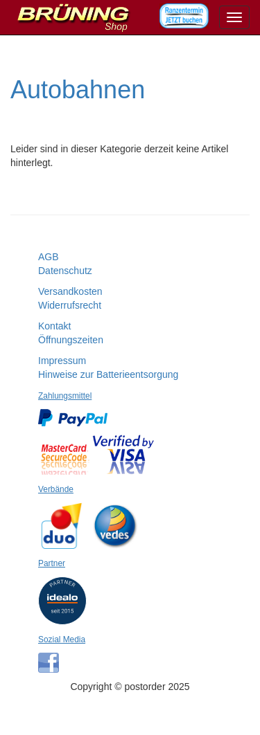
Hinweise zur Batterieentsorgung (108, 374)
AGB (48, 256)
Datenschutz (65, 270)
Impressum (62, 360)
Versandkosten (70, 291)
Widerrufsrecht (69, 305)
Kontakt (54, 326)
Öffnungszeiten (70, 339)
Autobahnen (77, 89)
